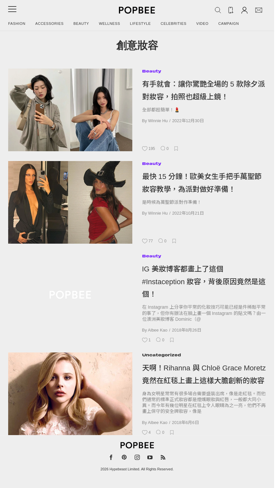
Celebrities (174, 23)
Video (202, 23)
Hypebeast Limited (124, 469)
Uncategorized (161, 355)
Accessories (49, 23)
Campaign (228, 23)
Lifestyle (140, 23)
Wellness (109, 23)
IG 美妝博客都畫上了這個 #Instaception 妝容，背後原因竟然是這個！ (204, 281)
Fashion (16, 23)
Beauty (81, 23)
